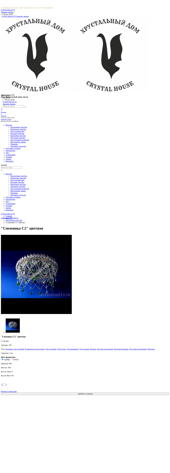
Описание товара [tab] (103, 128)
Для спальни (116, 62)
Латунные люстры (94, 432)
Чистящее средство (94, 448)
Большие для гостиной (108, 60)
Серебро (99, 78)
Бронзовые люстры (94, 428)
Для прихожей (105, 62)
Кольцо (124, 62)
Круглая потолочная (135, 62)
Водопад (31, 216)
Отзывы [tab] (115, 128)
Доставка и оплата (39, 22)
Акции (116, 22)
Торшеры (90, 444)
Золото (109, 78)
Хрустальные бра (93, 420)
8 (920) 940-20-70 (128, 3)
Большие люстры (93, 424)
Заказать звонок (145, 3)
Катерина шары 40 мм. (67, 216)
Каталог (22, 22)
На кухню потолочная (111, 64)
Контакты (132, 22)
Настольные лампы (94, 440)
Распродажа (56, 22)
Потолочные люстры (95, 412)
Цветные (123, 64)
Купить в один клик (130, 106)
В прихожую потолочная (127, 60)
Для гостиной (142, 60)
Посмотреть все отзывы (85, 336)
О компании (85, 22)
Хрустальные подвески (95, 436)
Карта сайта (20, 465)
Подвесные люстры (94, 416)
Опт (70, 22)
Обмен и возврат (22, 444)
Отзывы (100, 22)
